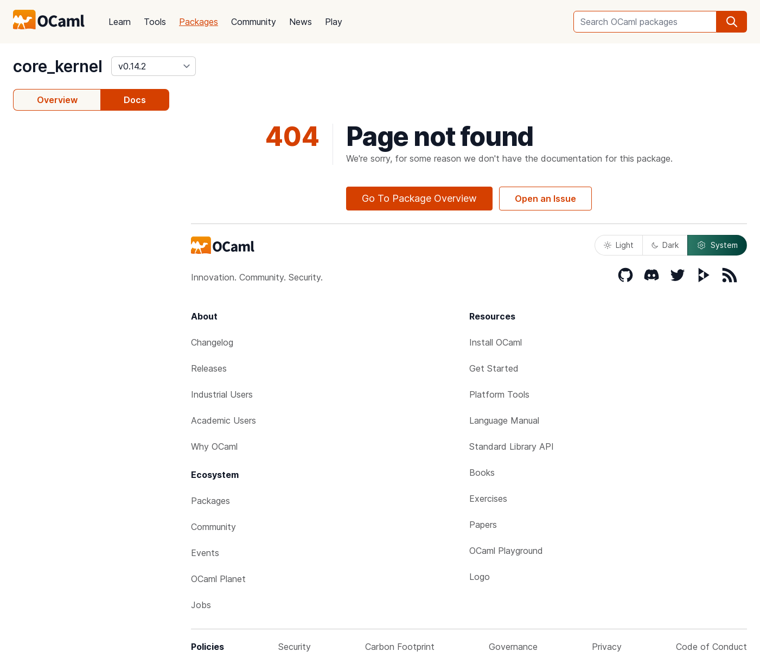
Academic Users (223, 420)
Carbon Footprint (400, 646)
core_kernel (58, 66)
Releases (209, 368)
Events (205, 552)
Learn (119, 21)
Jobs (201, 604)
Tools (155, 21)
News (300, 21)
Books (482, 472)
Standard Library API (511, 446)
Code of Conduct (711, 646)
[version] (153, 66)
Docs (135, 99)
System (717, 245)
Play (333, 21)
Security (294, 646)
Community (253, 21)
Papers (483, 524)
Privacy (607, 646)
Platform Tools (499, 394)
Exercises (488, 498)
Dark (665, 245)
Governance (513, 646)
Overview (57, 99)
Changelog (212, 342)
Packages (198, 21)
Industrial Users (222, 394)
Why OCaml (214, 446)
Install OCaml (495, 342)
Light (619, 245)
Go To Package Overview (419, 198)
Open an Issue (545, 198)
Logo (479, 576)
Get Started (494, 368)
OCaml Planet (218, 578)
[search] (732, 22)
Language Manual (504, 420)
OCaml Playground (506, 550)
